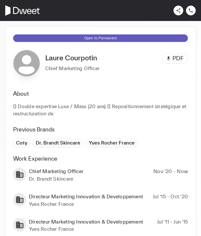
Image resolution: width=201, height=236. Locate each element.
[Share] (178, 10)
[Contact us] (191, 10)
